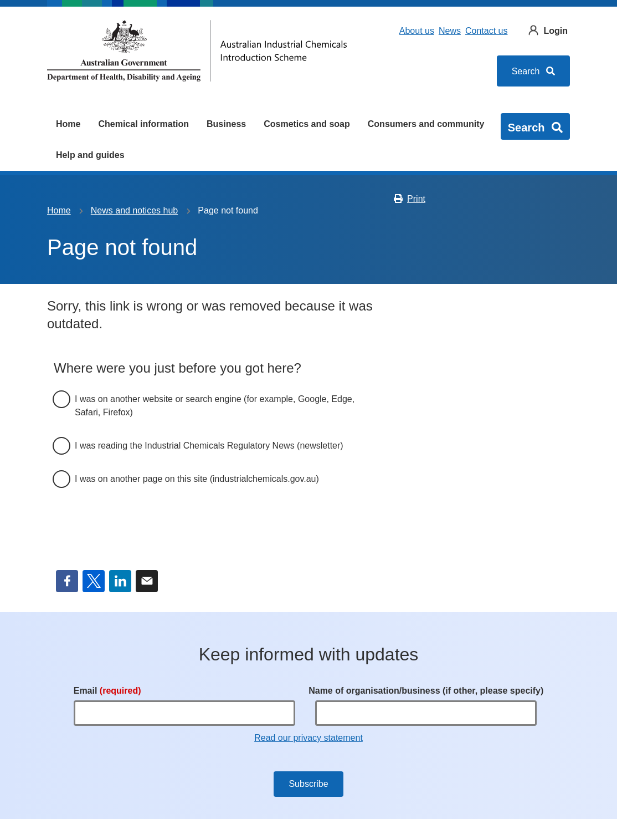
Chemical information (143, 124)
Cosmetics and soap (307, 124)
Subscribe (308, 784)
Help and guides (90, 155)
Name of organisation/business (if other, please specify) (425, 690)
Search (533, 71)
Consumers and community (426, 124)
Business (226, 124)
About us (416, 30)
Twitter (94, 581)
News (450, 30)
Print (409, 199)
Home (68, 124)
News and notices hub (134, 210)
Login (555, 30)
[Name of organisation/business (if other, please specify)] (426, 713)
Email (147, 581)
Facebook (67, 581)
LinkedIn (120, 581)
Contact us (486, 30)
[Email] (184, 713)
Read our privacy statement (308, 737)
